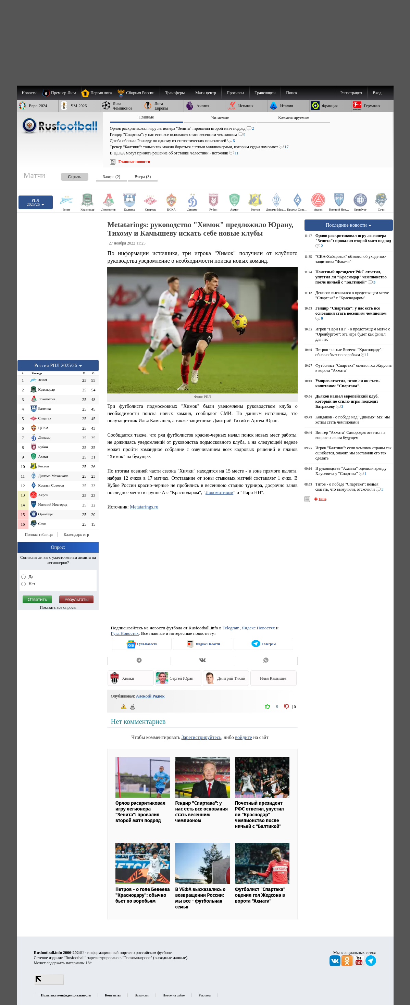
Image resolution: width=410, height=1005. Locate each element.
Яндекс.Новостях (258, 627)
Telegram (231, 627)
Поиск (291, 92)
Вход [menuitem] (377, 92)
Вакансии (142, 995)
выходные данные (170, 957)
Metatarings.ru (144, 507)
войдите (243, 737)
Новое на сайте (174, 995)
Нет (31, 583)
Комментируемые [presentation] (293, 117)
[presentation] (67, 175)
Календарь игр (76, 534)
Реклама (205, 995)
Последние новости (349, 225)
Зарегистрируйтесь (201, 737)
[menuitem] (138, 93)
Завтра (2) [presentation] (111, 176)
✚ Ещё (319, 499)
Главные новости (134, 161)
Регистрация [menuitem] (351, 92)
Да (31, 576)
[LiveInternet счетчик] (49, 983)
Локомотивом (219, 492)
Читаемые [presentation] (220, 117)
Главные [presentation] (146, 117)
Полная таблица (38, 534)
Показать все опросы (58, 607)
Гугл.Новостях (125, 633)
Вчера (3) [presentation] (143, 176)
